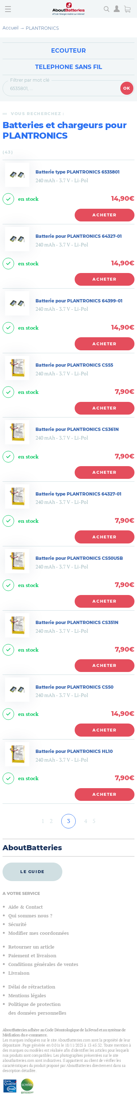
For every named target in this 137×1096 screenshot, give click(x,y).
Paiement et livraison (32, 956)
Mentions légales (27, 996)
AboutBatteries (32, 847)
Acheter (104, 214)
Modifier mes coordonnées (38, 933)
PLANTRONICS (42, 28)
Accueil (10, 27)
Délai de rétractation (31, 987)
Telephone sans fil (68, 67)
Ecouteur (68, 50)
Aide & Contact (25, 907)
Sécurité (17, 924)
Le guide (32, 871)
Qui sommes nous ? (30, 916)
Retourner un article (31, 947)
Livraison (18, 973)
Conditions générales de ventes (43, 964)
